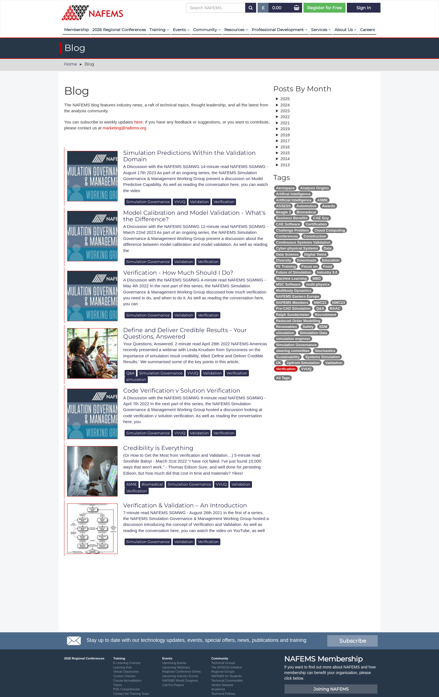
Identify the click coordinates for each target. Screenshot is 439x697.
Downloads (306, 260)
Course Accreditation (127, 680)
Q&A (130, 373)
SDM (323, 327)
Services (321, 29)
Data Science (287, 254)
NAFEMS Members (292, 302)
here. (139, 122)
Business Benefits (292, 218)
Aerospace (285, 188)
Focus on (309, 266)
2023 (285, 110)
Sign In (363, 7)
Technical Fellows (223, 693)
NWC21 (320, 302)
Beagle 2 (283, 212)
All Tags (283, 378)
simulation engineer (293, 339)
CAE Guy (321, 218)
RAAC (335, 308)
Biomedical (152, 484)
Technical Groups (223, 663)
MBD (316, 278)
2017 (285, 140)
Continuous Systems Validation (303, 242)
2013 (285, 164)
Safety (308, 327)
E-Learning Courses (127, 663)
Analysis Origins (314, 188)
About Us (345, 29)
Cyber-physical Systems (297, 248)
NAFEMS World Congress (180, 680)
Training (159, 29)
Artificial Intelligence (294, 200)
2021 (285, 122)
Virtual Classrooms (126, 671)
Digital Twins (315, 254)
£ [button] (263, 9)
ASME (131, 484)
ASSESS (283, 206)
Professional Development (279, 29)
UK (278, 363)
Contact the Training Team (131, 693)
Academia (218, 689)
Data (327, 248)
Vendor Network (222, 685)
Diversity (283, 260)
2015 (285, 152)
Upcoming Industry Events (180, 676)
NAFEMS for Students (226, 676)
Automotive (306, 206)
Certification (316, 224)
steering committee (292, 351)
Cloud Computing (329, 230)
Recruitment (325, 315)
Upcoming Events (174, 663)
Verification (224, 201)
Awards (328, 206)
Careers (367, 29)
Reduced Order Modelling (298, 321)
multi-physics (318, 284)
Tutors (117, 685)
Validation (199, 201)
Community (207, 29)
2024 (285, 104)
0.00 (276, 7)
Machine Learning (291, 278)
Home (70, 64)
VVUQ (179, 201)
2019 (285, 128)
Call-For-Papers (173, 685)
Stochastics (325, 351)
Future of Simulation (293, 272)
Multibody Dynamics (293, 290)
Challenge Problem (292, 230)
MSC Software (288, 284)
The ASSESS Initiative (226, 667)
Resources (236, 29)
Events (181, 29)
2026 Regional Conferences (119, 29)
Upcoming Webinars (176, 667)
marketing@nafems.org (124, 127)
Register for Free (324, 7)
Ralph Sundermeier (292, 315)
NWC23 (338, 302)
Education (331, 260)
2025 (285, 98)
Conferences (287, 236)
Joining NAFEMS (331, 689)
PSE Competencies (126, 689)
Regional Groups (223, 671)
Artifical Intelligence (293, 194)
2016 (285, 146)
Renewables (286, 327)
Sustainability (288, 357)
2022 (285, 116)
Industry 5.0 (327, 272)
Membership (76, 29)
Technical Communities (227, 680)
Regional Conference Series (181, 671)
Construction (314, 236)
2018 (285, 134)
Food (327, 266)
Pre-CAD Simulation (293, 308)
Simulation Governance (148, 201)
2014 (285, 158)
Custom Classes (124, 676)
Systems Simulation (322, 357)
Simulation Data (313, 333)
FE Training (286, 266)
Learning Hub (122, 667)
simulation (136, 379)
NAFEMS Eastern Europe (297, 296)
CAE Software (288, 224)
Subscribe (352, 641)
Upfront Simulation (303, 363)
